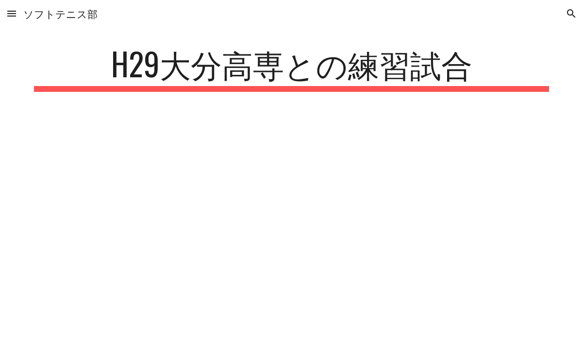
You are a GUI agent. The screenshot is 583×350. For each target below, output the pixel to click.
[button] (11, 13)
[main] (291, 68)
